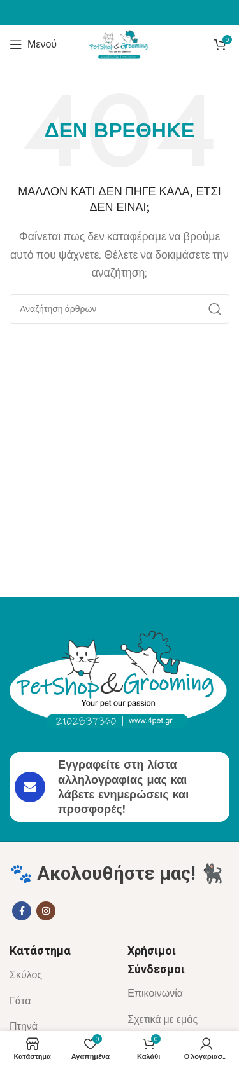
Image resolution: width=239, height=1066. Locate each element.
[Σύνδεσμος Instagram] (45, 910)
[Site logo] (119, 44)
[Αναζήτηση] (119, 309)
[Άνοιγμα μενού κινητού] (33, 44)
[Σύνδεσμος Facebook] (21, 910)
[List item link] (59, 975)
